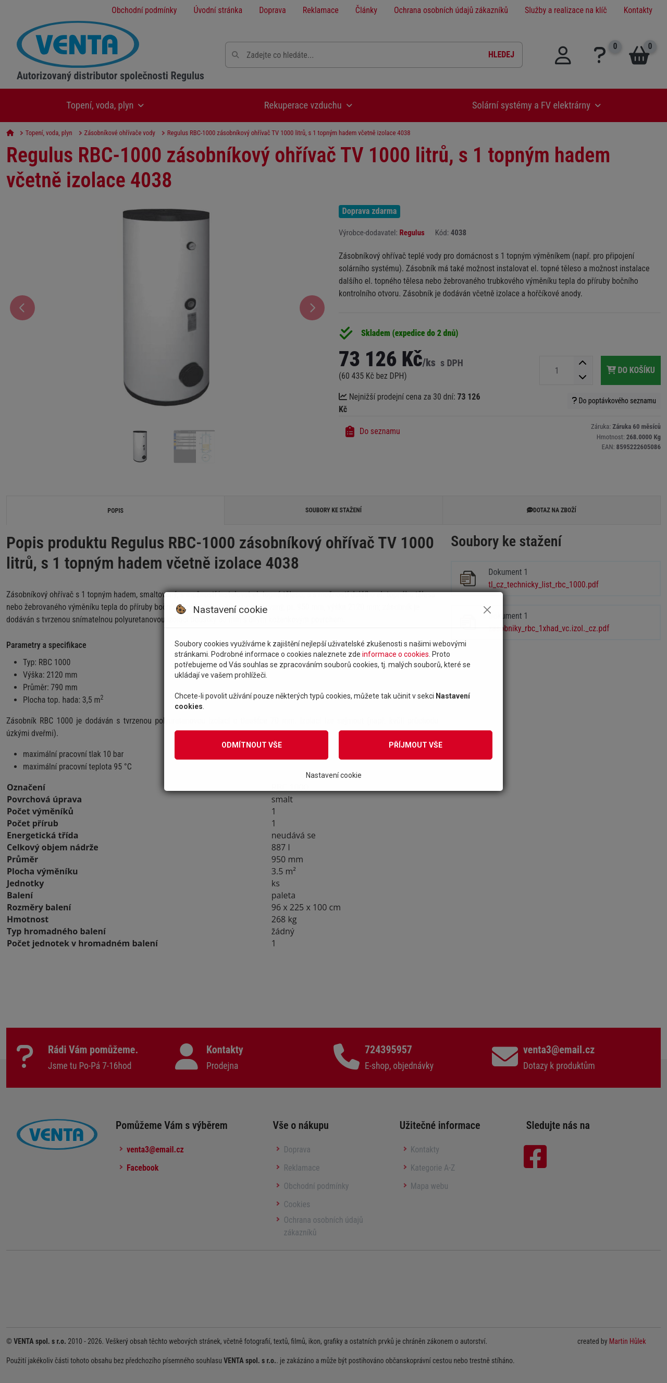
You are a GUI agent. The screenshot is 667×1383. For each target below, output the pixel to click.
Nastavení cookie (334, 775)
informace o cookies (395, 654)
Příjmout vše (415, 745)
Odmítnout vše (251, 745)
